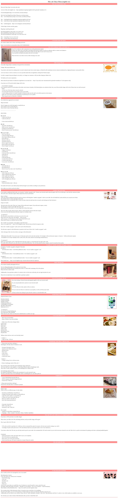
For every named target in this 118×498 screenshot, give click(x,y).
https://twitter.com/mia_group (10, 26)
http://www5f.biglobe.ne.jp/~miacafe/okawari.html (24, 224)
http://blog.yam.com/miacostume (21, 15)
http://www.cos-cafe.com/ (12, 37)
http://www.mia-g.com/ (17, 33)
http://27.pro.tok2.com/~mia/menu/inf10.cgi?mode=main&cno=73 (47, 80)
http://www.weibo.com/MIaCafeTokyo (21, 16)
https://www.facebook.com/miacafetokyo (19, 12)
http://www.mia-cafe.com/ (14, 7)
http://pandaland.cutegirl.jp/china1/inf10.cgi (20, 20)
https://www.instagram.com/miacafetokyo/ (21, 23)
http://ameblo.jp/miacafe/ (8, 29)
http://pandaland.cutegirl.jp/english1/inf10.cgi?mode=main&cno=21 (31, 9)
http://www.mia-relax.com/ (20, 34)
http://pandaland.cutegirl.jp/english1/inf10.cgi (20, 19)
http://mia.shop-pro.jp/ (13, 38)
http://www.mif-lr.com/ (18, 31)
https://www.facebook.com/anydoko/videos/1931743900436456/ (15, 45)
